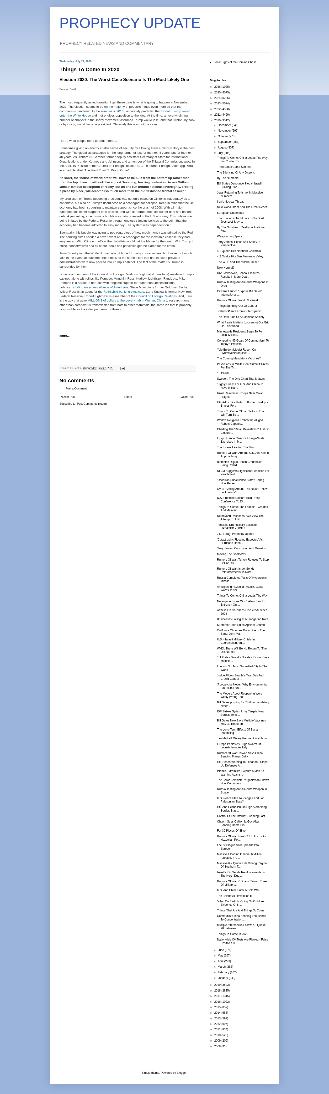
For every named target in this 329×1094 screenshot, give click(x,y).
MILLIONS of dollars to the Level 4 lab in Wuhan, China (126, 300)
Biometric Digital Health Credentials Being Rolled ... (239, 463)
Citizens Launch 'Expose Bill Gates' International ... (239, 293)
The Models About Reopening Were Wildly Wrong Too (239, 695)
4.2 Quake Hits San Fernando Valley (240, 256)
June (221, 950)
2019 (218, 985)
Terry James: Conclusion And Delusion (241, 548)
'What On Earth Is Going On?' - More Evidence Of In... (240, 903)
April (221, 961)
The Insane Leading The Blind (236, 447)
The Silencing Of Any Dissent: (236, 172)
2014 (218, 1012)
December (225, 125)
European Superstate (230, 213)
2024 (218, 98)
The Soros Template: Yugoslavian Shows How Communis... (243, 781)
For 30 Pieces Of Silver (231, 830)
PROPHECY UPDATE (130, 23)
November (225, 130)
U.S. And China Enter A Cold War (238, 890)
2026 (218, 86)
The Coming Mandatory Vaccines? (239, 358)
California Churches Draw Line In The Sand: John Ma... (241, 632)
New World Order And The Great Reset (242, 207)
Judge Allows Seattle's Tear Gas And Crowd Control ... (240, 677)
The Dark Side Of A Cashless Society (240, 317)
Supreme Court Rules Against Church (241, 625)
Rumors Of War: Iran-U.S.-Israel (237, 300)
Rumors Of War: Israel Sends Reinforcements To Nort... (235, 570)
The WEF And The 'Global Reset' (238, 262)
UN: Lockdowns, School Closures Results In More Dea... (238, 274)
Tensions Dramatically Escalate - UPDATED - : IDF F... (237, 526)
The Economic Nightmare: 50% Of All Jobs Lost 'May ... (240, 220)
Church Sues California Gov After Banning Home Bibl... (238, 823)
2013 (218, 1018)
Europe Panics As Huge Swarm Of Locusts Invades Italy (239, 745)
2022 (218, 109)
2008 (218, 1046)
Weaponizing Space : (230, 236)
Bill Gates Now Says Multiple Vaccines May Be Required (241, 722)
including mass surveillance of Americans (99, 287)
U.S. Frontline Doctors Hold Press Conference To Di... (238, 499)
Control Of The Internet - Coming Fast (241, 816)
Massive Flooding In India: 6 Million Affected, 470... (239, 856)
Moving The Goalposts (231, 554)
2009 (218, 1040)
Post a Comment (76, 388)
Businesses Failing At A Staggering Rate (242, 619)
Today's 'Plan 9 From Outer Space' (239, 311)
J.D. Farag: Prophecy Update (235, 534)
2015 (218, 1007)
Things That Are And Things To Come (241, 910)
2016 (218, 1001)
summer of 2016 (112, 111)
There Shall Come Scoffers (234, 167)
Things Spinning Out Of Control (237, 305)
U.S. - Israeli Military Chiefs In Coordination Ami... (236, 641)
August (223, 147)
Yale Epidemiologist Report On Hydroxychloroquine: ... (236, 351)
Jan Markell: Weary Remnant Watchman (242, 738)
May (221, 955)
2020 (218, 120)
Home (128, 397)
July (221, 153)
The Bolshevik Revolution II (234, 896)
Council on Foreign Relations (156, 296)
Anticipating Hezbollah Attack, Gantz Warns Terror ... (240, 588)
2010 (218, 1035)
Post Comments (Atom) (92, 403)
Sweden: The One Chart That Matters (241, 378)
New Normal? (225, 267)
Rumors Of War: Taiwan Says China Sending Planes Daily (240, 754)
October (223, 136)
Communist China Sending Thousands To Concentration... (241, 917)
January (223, 978)
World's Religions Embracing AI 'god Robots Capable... (240, 422)
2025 (218, 92)
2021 (218, 114)
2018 (218, 990)
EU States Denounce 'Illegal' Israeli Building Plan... (239, 185)
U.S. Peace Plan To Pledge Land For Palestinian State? (240, 800)
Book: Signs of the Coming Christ (234, 62)
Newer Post (68, 397)
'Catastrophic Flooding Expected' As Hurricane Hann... (240, 541)
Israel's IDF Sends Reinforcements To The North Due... (241, 874)
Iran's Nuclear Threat (230, 201)
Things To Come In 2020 (232, 934)
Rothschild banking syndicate (123, 291)
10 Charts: (223, 373)
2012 (218, 1024)
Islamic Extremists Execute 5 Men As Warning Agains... (240, 772)
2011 (218, 1029)
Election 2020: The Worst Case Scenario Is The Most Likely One (124, 79)
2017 (218, 996)
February (224, 972)
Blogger (181, 1072)
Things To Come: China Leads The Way (242, 595)
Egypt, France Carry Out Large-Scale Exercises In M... (240, 440)
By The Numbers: (228, 178)
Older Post (187, 397)
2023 (218, 103)
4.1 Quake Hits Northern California (239, 251)
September (225, 141)
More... (64, 335)
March (222, 966)
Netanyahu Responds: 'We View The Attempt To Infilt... (240, 517)
